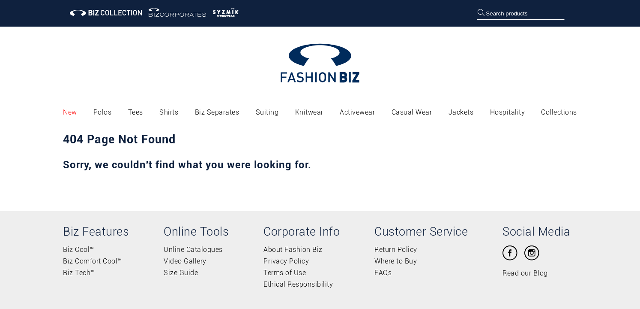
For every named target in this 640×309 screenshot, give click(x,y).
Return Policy (395, 249)
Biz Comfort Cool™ (92, 261)
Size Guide (181, 273)
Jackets (461, 112)
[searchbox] (520, 13)
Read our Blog (525, 273)
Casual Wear (412, 112)
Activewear (357, 112)
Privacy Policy (286, 261)
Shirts (168, 112)
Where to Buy (395, 261)
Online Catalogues (193, 249)
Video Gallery (185, 261)
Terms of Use (284, 273)
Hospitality (507, 112)
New (70, 112)
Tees (135, 112)
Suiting (267, 112)
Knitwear (309, 112)
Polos (102, 112)
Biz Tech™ (79, 273)
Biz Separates (217, 112)
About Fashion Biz (293, 249)
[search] (481, 13)
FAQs (383, 273)
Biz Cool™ (78, 249)
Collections (559, 112)
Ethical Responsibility (298, 284)
